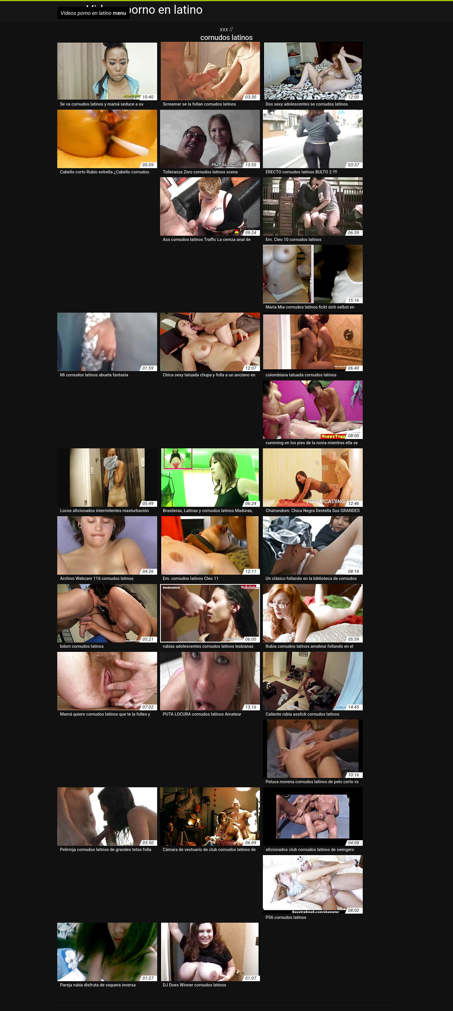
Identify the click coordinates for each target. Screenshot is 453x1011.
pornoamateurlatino (195, 964)
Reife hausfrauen (72, 997)
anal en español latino (150, 848)
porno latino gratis (305, 958)
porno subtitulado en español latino (109, 964)
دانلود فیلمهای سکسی (372, 997)
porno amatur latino (330, 946)
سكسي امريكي (249, 1003)
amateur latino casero (189, 834)
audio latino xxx (248, 862)
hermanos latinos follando (173, 897)
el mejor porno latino (92, 883)
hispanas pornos (154, 904)
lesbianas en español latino (270, 911)
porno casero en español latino (149, 952)
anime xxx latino (213, 862)
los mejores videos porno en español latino (325, 919)
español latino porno (239, 883)
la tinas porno (280, 904)
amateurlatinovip (229, 841)
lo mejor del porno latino (197, 919)
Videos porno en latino (109, 997)
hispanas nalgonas (76, 904)
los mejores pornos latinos (251, 919)
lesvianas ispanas (151, 919)
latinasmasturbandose (80, 911)
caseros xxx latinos (256, 869)
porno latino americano (131, 958)
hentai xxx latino (127, 897)
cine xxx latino (72, 876)
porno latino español (268, 958)
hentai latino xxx (377, 890)
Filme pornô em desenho (211, 997)
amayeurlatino (324, 841)
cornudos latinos (151, 876)
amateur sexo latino (148, 841)
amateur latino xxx (319, 834)
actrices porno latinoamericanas (131, 834)
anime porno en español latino (230, 855)
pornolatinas (256, 964)
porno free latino (311, 952)
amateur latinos (357, 834)
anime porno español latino (292, 855)
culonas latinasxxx (312, 876)
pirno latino (182, 946)
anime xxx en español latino (112, 862)
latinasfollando (335, 904)
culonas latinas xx (272, 876)
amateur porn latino (105, 841)
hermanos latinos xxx (225, 897)
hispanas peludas (116, 904)
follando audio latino (323, 883)
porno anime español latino (94, 952)
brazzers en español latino (127, 869)
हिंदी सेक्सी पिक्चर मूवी (335, 997)
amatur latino (293, 841)
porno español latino (275, 952)
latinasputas (118, 911)
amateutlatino (263, 841)
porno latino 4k (94, 958)
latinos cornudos (222, 911)
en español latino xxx (194, 883)
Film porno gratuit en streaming (159, 997)
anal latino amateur (195, 848)
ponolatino (204, 946)
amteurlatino (354, 841)
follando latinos (87, 890)
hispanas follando (307, 897)
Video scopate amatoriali (257, 997)
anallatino (266, 848)
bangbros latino (283, 862)
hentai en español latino (240, 890)
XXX (224, 29)
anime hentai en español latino (89, 855)
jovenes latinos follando (198, 904)
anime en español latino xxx (307, 848)
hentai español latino (288, 890)
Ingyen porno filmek (299, 997)
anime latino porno (142, 855)
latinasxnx (169, 911)
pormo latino (228, 946)
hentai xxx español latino (83, 897)
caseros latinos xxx (215, 869)
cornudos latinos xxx (192, 876)
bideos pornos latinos (360, 862)
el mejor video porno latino (143, 883)
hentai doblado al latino (189, 890)
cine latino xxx (333, 869)
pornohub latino (229, 964)
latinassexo (145, 911)
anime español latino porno (367, 848)
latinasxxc (192, 911)
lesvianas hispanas (111, 919)
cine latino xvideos (297, 869)
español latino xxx (281, 883)
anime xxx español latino (169, 862)
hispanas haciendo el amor (355, 897)
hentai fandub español (335, 890)
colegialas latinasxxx (110, 876)
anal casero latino (107, 848)
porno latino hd (338, 958)
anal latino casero (236, 848)
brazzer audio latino (77, 869)
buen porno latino (174, 869)
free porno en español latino (134, 890)
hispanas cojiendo (268, 897)
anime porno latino (342, 855)
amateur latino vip (279, 834)
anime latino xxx (180, 855)
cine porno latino (367, 869)
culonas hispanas (234, 876)
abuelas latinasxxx (76, 834)
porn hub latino (256, 946)
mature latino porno (184, 926)
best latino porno (318, 862)
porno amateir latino (291, 946)
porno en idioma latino (234, 952)
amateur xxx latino (190, 841)
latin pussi (307, 904)
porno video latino (159, 964)
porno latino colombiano (176, 958)
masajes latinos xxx (142, 926)
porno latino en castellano (224, 958)
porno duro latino (195, 952)
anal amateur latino (273, 933)
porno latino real (368, 958)
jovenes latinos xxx (244, 904)
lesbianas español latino (326, 911)
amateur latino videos (236, 834)
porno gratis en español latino (356, 952)
